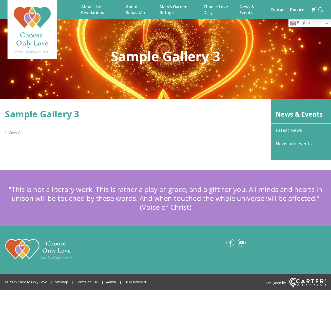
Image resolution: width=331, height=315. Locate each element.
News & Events (247, 9)
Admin (111, 282)
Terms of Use (87, 282)
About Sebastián (135, 9)
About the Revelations (92, 9)
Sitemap (61, 282)
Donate (297, 9)
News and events (294, 144)
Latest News (289, 130)
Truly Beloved (135, 282)
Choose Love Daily (216, 9)
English (300, 23)
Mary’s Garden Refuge (173, 9)
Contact (278, 9)
